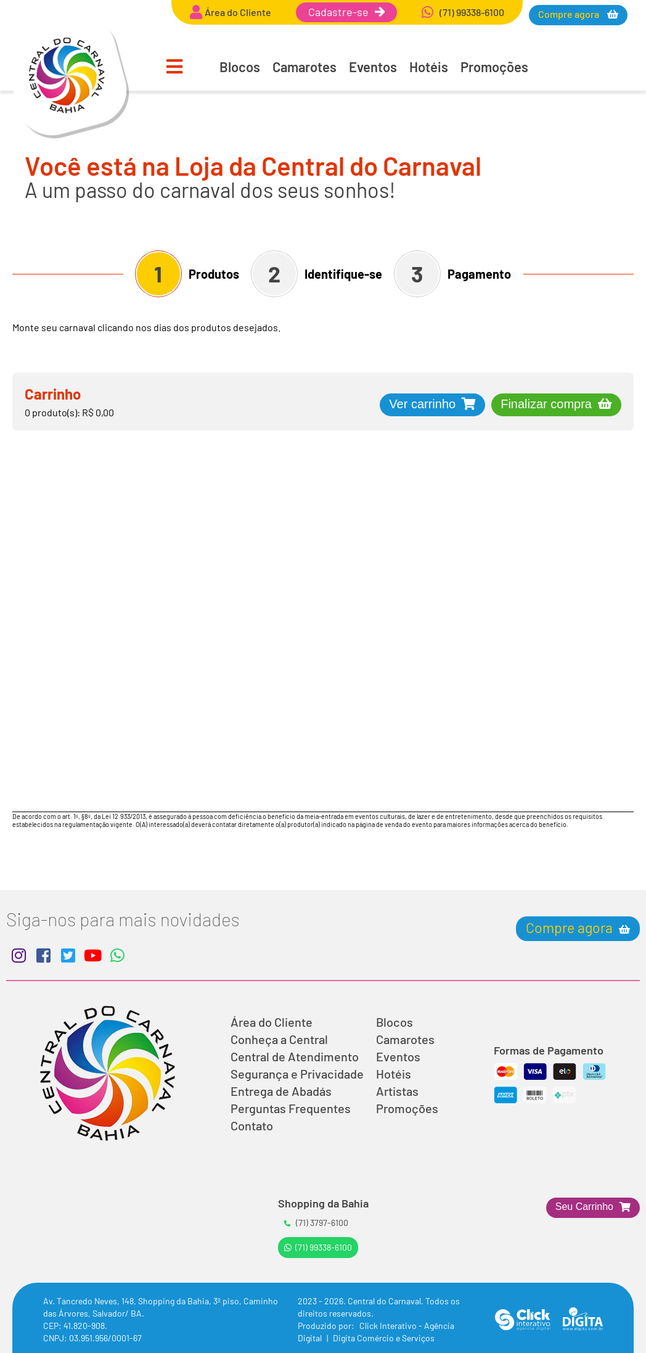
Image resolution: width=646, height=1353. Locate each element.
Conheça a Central (279, 1039)
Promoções (494, 67)
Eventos (373, 67)
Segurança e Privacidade (297, 1073)
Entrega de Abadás (281, 1091)
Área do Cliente (272, 1021)
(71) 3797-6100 (316, 1222)
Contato (252, 1125)
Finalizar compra (546, 404)
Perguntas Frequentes (291, 1108)
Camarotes (304, 67)
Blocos (239, 67)
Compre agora (569, 14)
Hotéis (428, 67)
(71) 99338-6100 (318, 1247)
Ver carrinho (422, 404)
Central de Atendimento (295, 1056)
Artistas (397, 1091)
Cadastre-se (346, 12)
